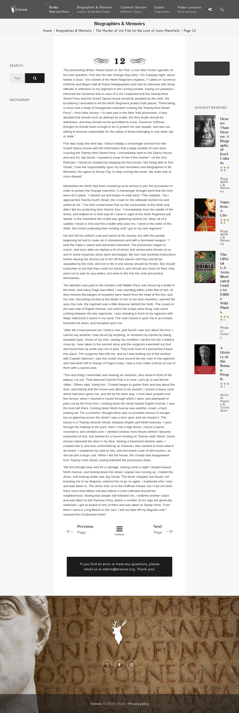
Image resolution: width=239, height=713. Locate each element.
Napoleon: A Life (224, 209)
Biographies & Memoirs (74, 30)
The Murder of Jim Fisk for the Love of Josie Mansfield (137, 30)
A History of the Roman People (225, 363)
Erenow (96, 703)
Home (47, 30)
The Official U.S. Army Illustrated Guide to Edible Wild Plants (225, 283)
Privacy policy (138, 703)
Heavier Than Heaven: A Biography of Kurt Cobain (225, 140)
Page (85, 529)
